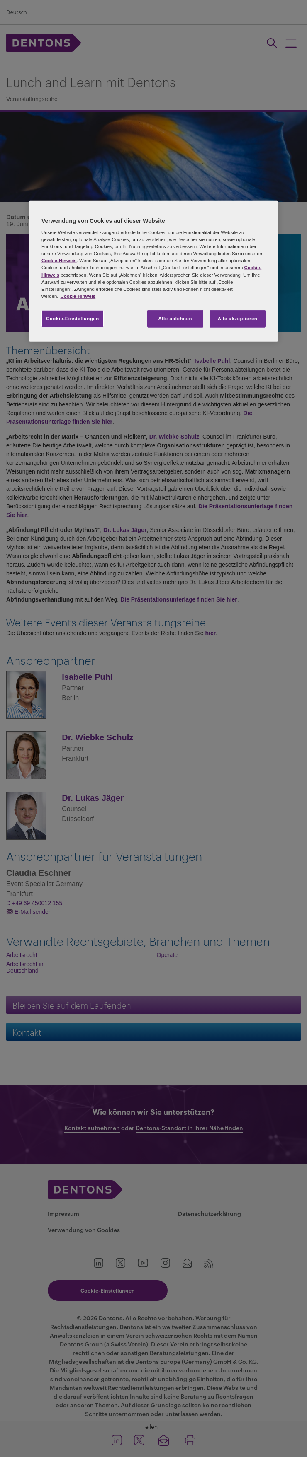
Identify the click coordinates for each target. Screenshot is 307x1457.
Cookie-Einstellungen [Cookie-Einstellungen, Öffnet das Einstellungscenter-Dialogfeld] (72, 318)
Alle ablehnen (175, 318)
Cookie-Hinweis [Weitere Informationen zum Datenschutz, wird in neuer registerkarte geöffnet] (77, 295)
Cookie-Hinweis (59, 260)
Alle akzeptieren (238, 318)
